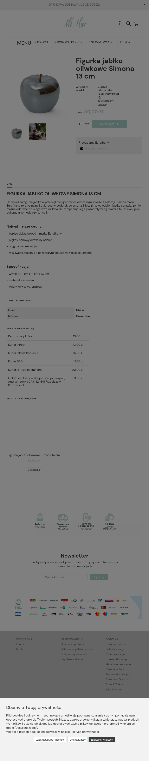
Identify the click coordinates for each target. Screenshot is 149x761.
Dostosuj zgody (78, 739)
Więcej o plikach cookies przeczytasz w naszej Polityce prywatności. (53, 732)
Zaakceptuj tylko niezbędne (50, 739)
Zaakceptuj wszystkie (102, 739)
